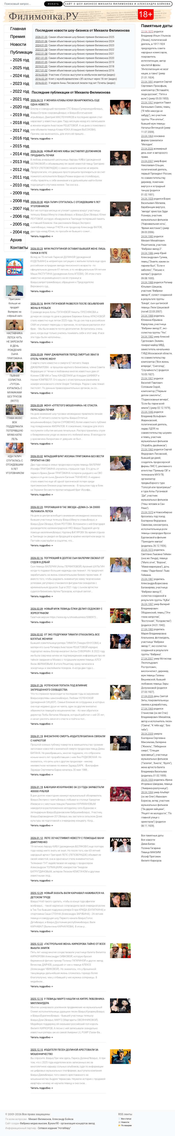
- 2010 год (17, 185)
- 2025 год (17, 67)
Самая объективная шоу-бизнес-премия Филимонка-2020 (74, 58)
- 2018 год (17, 122)
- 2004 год (17, 232)
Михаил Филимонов (40, 1119)
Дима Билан (148, 844)
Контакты (17, 247)
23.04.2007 (147, 161)
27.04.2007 (147, 658)
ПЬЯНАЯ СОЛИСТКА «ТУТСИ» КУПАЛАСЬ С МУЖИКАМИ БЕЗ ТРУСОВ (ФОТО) (14, 388)
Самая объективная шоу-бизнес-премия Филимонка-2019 (74, 62)
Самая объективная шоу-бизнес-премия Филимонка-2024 (74, 41)
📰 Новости (123, 1122)
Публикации (17, 52)
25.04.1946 (147, 412)
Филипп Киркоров (151, 860)
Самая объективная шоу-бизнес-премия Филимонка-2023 (74, 45)
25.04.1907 (147, 378)
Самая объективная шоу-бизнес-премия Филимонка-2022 (74, 49)
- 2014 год (17, 153)
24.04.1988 (147, 282)
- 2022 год (17, 91)
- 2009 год (17, 193)
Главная (17, 28)
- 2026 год (17, 60)
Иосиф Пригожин (151, 856)
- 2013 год (17, 161)
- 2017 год (17, 130)
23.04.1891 (147, 81)
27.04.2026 (147, 696)
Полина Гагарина (150, 848)
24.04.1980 (147, 236)
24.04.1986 (147, 253)
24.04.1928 (147, 198)
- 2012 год (17, 169)
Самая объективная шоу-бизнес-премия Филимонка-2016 (74, 70)
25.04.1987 (147, 579)
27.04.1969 (147, 708)
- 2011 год (17, 177)
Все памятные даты (152, 835)
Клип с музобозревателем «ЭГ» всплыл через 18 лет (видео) (76, 79)
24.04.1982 (147, 336)
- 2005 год (17, 224)
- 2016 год (17, 138)
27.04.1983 (147, 629)
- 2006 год (17, 216)
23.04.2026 (147, 148)
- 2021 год (17, 99)
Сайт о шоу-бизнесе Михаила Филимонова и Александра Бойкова (118, 4)
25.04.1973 (147, 550)
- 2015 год (17, 146)
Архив (16, 239)
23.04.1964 (147, 136)
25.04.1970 (147, 512)
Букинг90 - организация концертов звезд (71, 1123)
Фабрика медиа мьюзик (33, 1123)
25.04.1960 (147, 449)
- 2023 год (17, 83)
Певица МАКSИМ (151, 852)
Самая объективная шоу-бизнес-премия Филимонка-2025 (74, 37)
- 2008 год (17, 200)
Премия (17, 36)
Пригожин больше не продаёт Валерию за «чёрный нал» (14, 307)
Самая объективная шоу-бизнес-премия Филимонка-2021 (74, 53)
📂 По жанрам (125, 1125)
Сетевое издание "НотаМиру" (54, 1128)
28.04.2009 (147, 733)
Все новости (148, 839)
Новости (17, 44)
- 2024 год (17, 75)
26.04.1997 (147, 604)
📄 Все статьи (124, 1119)
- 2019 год (17, 114)
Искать (53, 4)
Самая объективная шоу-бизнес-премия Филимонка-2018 (74, 66)
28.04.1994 (147, 792)
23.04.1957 (147, 102)
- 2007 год (17, 208)
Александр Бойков (62, 1119)
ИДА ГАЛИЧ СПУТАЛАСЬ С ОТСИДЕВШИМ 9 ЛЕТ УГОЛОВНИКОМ (15, 465)
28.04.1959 (147, 780)
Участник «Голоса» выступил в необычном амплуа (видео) (75, 74)
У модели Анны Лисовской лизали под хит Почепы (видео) (75, 83)
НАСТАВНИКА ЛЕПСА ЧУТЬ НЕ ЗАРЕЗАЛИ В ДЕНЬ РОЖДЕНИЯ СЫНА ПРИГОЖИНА (14, 346)
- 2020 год (17, 106)
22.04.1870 (147, 31)
